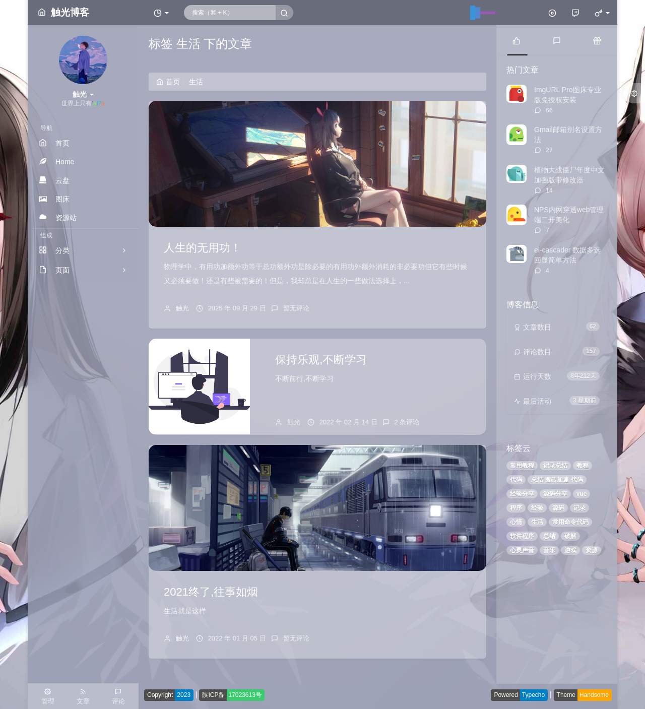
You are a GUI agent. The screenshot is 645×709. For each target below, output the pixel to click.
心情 (516, 522)
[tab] (516, 40)
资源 (592, 550)
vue (581, 493)
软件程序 (522, 536)
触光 (182, 308)
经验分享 (522, 493)
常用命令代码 (570, 522)
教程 (582, 465)
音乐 (549, 550)
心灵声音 (522, 550)
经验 (537, 507)
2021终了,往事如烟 (211, 592)
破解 (570, 536)
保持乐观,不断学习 (321, 359)
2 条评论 (407, 422)
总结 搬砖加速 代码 (557, 479)
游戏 (570, 550)
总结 (549, 536)
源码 (558, 507)
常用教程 (522, 465)
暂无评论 (296, 308)
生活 (537, 522)
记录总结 (555, 465)
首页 (168, 82)
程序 (516, 507)
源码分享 (555, 493)
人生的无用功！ (202, 247)
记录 (579, 507)
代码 (516, 479)
